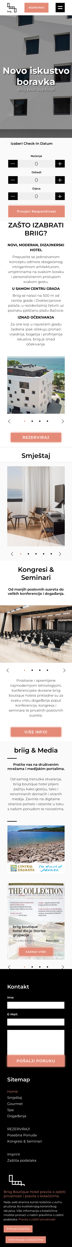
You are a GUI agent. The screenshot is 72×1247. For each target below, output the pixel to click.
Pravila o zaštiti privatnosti (36, 1219)
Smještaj (36, 456)
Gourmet (15, 1104)
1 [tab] (24, 421)
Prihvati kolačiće (18, 1229)
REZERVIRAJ (35, 437)
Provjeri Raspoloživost (36, 211)
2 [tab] (32, 421)
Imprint (13, 1154)
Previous (9, 421)
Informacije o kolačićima (25, 1239)
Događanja (16, 1116)
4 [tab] (47, 421)
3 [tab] (40, 421)
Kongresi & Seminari (24, 1141)
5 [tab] (51, 554)
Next (63, 421)
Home (12, 1091)
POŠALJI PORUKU (36, 1061)
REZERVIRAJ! (36, 7)
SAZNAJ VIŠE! (36, 952)
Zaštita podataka (21, 1160)
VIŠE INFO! (35, 732)
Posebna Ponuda (22, 1135)
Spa (10, 1110)
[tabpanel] (36, 385)
